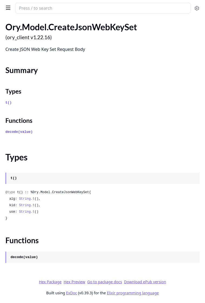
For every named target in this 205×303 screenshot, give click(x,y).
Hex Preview (74, 281)
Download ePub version (145, 281)
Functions (18, 120)
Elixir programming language (133, 292)
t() (8, 103)
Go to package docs (104, 282)
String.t (27, 199)
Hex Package (50, 281)
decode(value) (19, 132)
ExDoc (71, 292)
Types (13, 91)
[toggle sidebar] (7, 7)
